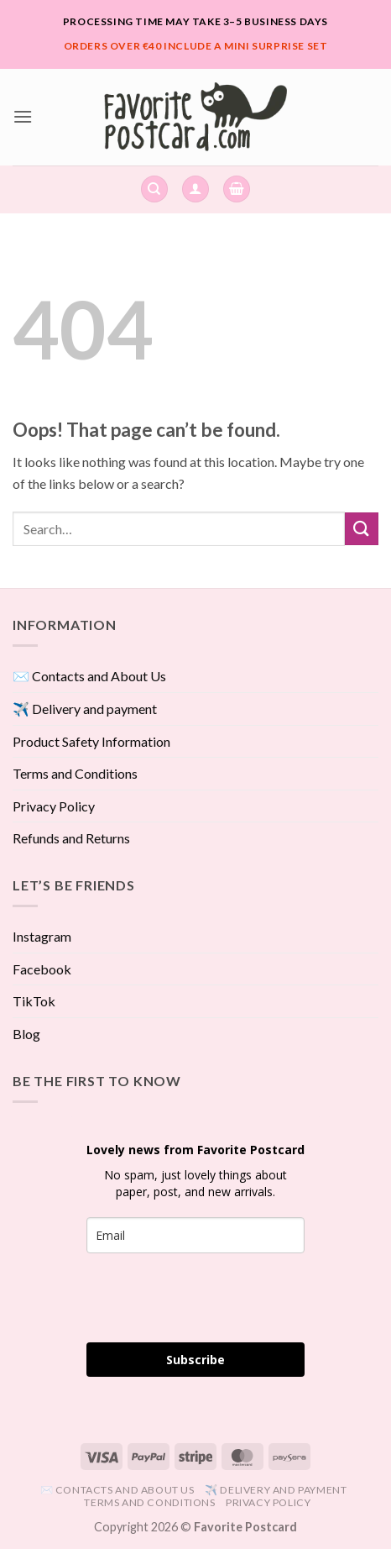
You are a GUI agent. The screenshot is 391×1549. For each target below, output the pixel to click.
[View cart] (236, 189)
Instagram (42, 936)
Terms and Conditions (75, 773)
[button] (23, 116)
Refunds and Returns (71, 838)
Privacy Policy (54, 806)
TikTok (34, 1001)
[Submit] (361, 528)
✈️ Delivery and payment (85, 709)
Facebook (42, 969)
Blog (26, 1034)
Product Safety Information (91, 741)
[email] (195, 1235)
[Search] (154, 189)
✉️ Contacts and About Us (89, 676)
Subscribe (195, 1360)
